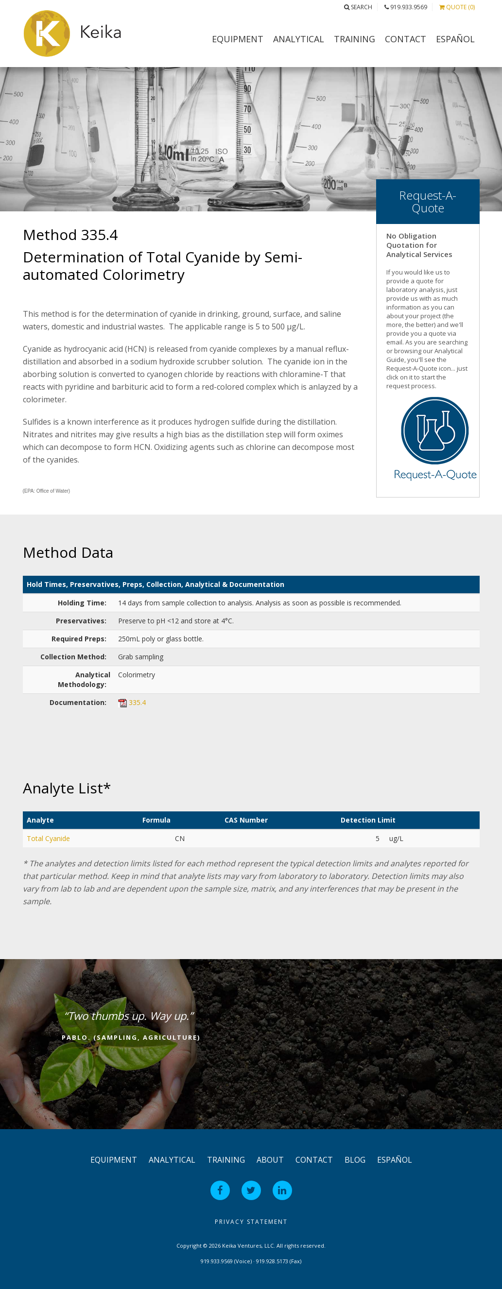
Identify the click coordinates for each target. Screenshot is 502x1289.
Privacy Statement (251, 1222)
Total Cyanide (48, 838)
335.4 (137, 702)
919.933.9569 (405, 7)
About (270, 1159)
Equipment (237, 39)
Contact (405, 39)
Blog (355, 1159)
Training (354, 39)
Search (358, 7)
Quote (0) (457, 7)
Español (455, 39)
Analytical (298, 39)
